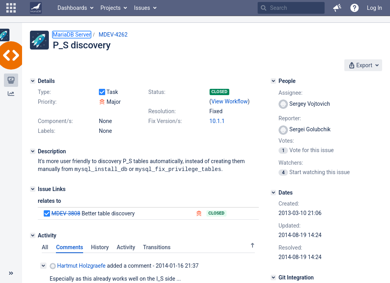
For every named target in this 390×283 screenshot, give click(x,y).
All (45, 247)
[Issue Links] (32, 188)
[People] (273, 81)
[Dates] (273, 192)
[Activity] (32, 235)
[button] (11, 8)
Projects (110, 8)
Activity (126, 247)
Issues (142, 8)
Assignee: (291, 93)
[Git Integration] (273, 277)
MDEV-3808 (65, 213)
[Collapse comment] (43, 265)
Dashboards (72, 8)
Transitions (157, 247)
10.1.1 (217, 121)
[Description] (32, 151)
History (100, 247)
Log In (374, 8)
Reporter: (290, 118)
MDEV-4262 (112, 34)
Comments (69, 247)
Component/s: (55, 121)
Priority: (47, 102)
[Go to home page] (36, 8)
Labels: (46, 131)
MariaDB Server (72, 34)
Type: (44, 92)
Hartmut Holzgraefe (78, 265)
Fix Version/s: (165, 121)
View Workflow (230, 101)
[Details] (32, 81)
